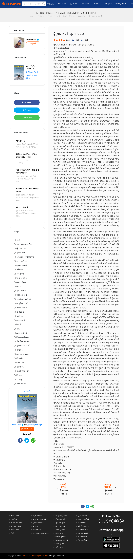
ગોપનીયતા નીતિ (16, 523)
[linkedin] (122, 521)
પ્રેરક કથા (20, 253)
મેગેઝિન (19, 269)
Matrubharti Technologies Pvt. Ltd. (35, 556)
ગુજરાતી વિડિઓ (38, 523)
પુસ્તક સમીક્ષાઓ (23, 345)
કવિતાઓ (20, 274)
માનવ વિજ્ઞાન (21, 307)
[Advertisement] (27, 462)
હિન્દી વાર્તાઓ (83, 516)
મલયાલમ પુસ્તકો (62, 540)
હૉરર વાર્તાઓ (21, 333)
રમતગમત (20, 362)
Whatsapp (27, 118)
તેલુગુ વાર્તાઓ (82, 540)
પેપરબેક (97, 3)
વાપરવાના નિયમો (17, 526)
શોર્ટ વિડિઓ (37, 530)
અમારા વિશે (62, 3)
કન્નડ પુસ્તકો (60, 544)
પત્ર (18, 329)
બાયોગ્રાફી (21, 320)
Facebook (27, 102)
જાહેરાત (108, 3)
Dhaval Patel (32, 39)
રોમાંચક (19, 350)
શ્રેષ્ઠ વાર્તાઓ (37, 516)
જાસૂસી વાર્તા (21, 295)
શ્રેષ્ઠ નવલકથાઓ (39, 519)
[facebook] (101, 521)
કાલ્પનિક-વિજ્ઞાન (23, 354)
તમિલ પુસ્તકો (60, 530)
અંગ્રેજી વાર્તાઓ (84, 526)
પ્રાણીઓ (20, 367)
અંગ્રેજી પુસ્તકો (61, 516)
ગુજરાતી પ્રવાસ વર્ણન (34, 425)
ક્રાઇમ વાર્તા (21, 384)
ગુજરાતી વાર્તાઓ (83, 519)
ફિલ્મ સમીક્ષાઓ (22, 337)
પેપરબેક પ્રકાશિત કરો (41, 533)
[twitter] (111, 521)
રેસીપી (18, 324)
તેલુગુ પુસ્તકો (60, 533)
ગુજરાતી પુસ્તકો (61, 523)
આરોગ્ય (19, 316)
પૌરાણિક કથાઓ (23, 341)
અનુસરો (33, 44)
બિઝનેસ (19, 358)
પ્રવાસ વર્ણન (21, 278)
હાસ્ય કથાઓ (21, 265)
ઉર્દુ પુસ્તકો (59, 547)
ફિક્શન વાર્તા (21, 248)
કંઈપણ (19, 379)
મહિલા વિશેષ (21, 282)
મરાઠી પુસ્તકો (60, 526)
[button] (43, 3)
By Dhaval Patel (32, 72)
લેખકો (35, 526)
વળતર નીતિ (15, 530)
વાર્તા (18, 240)
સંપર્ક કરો (14, 519)
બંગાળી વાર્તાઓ (83, 530)
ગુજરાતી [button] (51, 4)
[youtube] (116, 521)
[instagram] (106, 521)
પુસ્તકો (74, 3)
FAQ (12, 533)
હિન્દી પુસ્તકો (60, 519)
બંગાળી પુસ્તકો (61, 537)
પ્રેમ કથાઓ (21, 291)
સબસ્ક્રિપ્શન (120, 3)
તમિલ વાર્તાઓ (83, 537)
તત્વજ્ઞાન (20, 312)
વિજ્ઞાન (19, 375)
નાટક (18, 286)
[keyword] (34, 3)
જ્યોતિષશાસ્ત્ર (22, 371)
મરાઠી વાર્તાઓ (82, 523)
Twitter (27, 110)
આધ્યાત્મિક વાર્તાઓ (24, 244)
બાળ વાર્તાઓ (21, 261)
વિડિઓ (85, 3)
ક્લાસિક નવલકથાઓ (25, 257)
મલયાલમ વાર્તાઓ (84, 533)
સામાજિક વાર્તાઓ (23, 299)
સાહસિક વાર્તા (21, 303)
